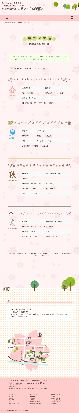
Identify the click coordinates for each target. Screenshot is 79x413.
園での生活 (33, 394)
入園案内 (33, 399)
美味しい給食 (55, 394)
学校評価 (54, 403)
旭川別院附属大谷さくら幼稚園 (17, 410)
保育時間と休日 (35, 401)
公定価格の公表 (56, 401)
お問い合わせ (55, 399)
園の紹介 (11, 396)
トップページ (13, 394)
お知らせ (54, 396)
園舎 (10, 401)
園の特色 (11, 399)
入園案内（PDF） (35, 403)
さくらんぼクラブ (14, 403)
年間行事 (33, 396)
